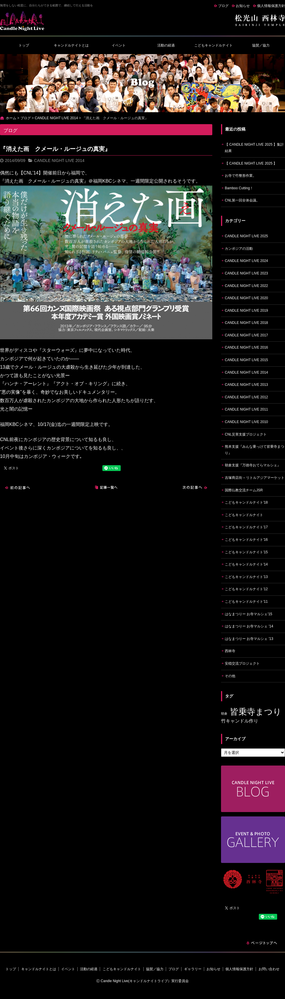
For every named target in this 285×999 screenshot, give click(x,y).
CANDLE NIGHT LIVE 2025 (246, 236)
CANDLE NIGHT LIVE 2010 (246, 422)
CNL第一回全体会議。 (242, 200)
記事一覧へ (106, 488)
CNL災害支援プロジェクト (246, 434)
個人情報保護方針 (271, 6)
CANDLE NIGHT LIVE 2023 (246, 273)
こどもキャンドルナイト (213, 45)
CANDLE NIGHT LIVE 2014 (56, 118)
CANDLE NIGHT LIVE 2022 (246, 286)
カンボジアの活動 (239, 249)
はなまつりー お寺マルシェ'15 (248, 614)
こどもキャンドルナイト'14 (246, 564)
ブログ (223, 6)
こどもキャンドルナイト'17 (246, 527)
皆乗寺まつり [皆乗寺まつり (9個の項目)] (256, 711)
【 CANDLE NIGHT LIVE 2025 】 (251, 163)
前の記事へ (17, 488)
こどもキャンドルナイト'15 (246, 552)
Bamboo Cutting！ (239, 188)
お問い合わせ (269, 969)
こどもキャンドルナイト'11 (246, 602)
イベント (119, 45)
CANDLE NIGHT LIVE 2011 (246, 409)
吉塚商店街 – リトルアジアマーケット (254, 478)
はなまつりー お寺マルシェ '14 (249, 626)
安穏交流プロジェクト (242, 663)
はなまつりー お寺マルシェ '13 (249, 639)
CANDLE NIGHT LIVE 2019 (246, 310)
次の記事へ (194, 488)
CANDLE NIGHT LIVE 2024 (246, 261)
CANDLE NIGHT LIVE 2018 (246, 323)
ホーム (11, 118)
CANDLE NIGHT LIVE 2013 (246, 385)
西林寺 (230, 651)
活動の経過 (166, 45)
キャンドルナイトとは (71, 45)
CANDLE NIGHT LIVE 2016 (246, 347)
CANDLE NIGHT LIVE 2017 (246, 335)
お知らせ (243, 6)
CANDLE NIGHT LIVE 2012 (246, 397)
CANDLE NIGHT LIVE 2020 (246, 298)
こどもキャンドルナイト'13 (246, 577)
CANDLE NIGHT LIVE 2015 (246, 360)
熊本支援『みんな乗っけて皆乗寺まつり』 (254, 450)
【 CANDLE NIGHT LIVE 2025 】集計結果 (254, 147)
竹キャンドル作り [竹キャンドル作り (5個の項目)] (239, 720)
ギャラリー (193, 969)
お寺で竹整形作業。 (240, 176)
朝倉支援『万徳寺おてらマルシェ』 (253, 465)
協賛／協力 (261, 45)
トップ (24, 45)
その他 (230, 676)
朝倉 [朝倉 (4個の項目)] (224, 713)
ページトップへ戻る (261, 943)
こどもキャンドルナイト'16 (246, 540)
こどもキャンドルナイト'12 (246, 589)
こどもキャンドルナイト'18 (246, 502)
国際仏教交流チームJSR (244, 490)
